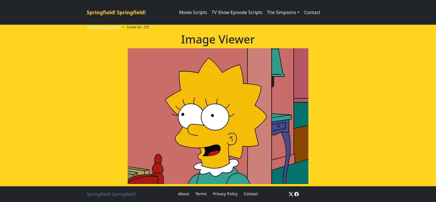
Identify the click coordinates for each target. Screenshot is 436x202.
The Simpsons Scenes (104, 27)
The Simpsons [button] (281, 12)
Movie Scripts (193, 12)
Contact (312, 12)
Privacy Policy (225, 193)
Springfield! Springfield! (116, 12)
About (183, 193)
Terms (200, 193)
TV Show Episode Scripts (237, 12)
